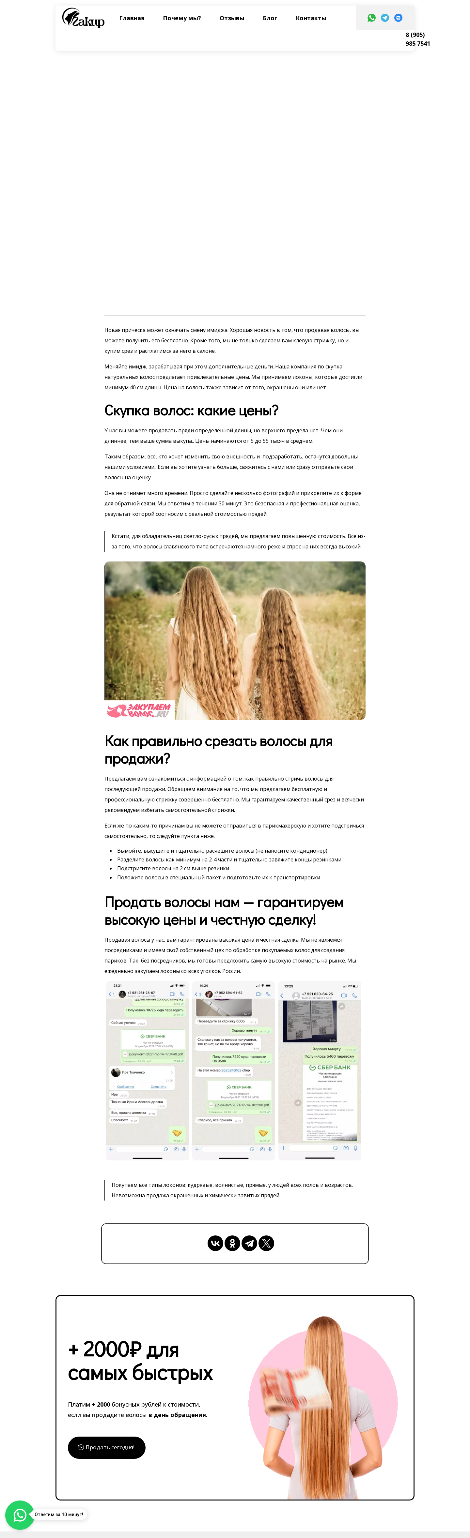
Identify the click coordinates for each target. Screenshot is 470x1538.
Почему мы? (182, 18)
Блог (270, 18)
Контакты (311, 18)
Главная (132, 18)
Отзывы (232, 18)
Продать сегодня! (110, 1447)
